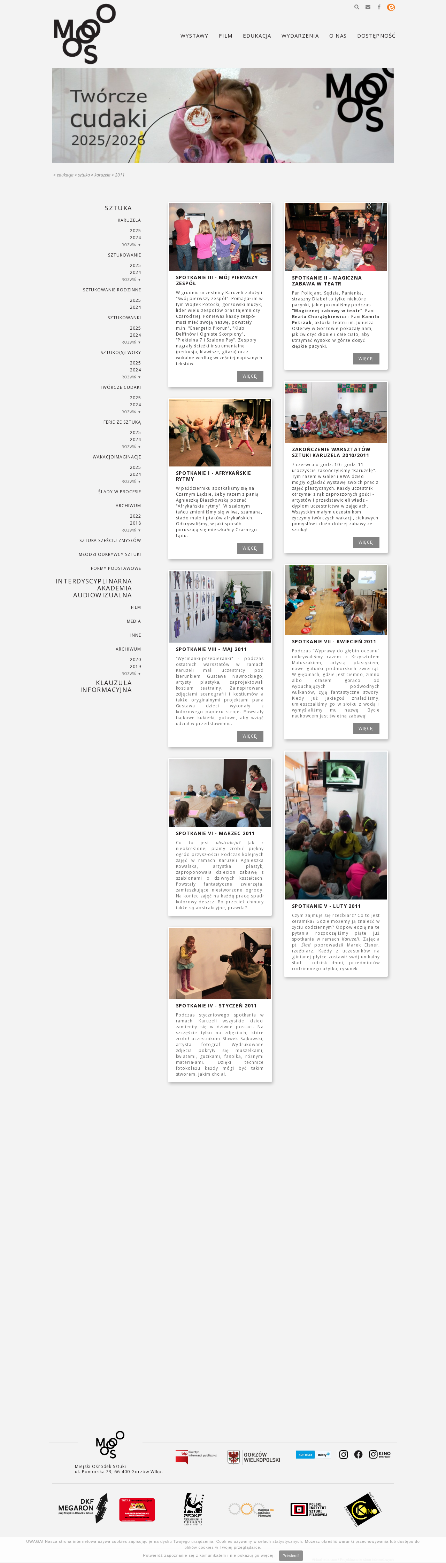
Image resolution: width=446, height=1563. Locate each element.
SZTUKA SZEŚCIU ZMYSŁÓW (110, 540)
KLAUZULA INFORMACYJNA (106, 686)
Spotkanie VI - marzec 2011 (215, 833)
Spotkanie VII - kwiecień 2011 (334, 641)
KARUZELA (102, 175)
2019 (135, 666)
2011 (120, 175)
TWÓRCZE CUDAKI (120, 387)
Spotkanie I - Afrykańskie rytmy (213, 476)
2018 (135, 523)
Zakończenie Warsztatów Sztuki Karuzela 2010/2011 (331, 452)
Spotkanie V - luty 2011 (326, 906)
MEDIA (134, 621)
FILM (136, 607)
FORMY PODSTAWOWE (116, 568)
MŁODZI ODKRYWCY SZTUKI (110, 554)
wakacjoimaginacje (117, 457)
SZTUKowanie (124, 255)
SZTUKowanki (124, 318)
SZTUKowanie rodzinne (112, 290)
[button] (356, 7)
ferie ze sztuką (122, 422)
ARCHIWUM (128, 506)
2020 (135, 659)
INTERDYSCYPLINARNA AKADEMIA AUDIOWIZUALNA (94, 588)
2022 (135, 516)
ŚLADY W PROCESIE (119, 492)
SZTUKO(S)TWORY (121, 352)
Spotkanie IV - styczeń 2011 (216, 1005)
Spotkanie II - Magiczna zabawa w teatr (327, 280)
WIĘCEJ (250, 376)
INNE (135, 635)
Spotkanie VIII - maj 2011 (211, 649)
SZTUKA (84, 175)
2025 (135, 231)
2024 (135, 238)
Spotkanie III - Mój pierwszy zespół (217, 280)
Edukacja (65, 175)
